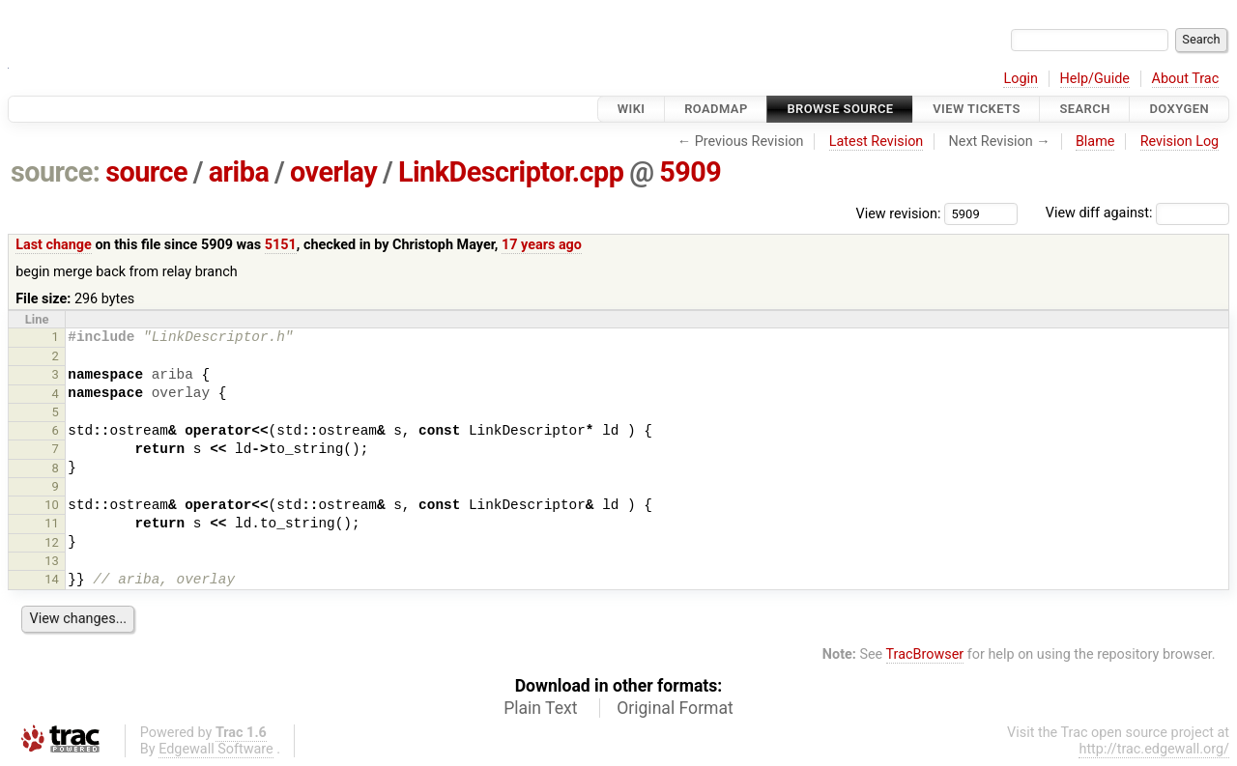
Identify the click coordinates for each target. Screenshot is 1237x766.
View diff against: (1137, 213)
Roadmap (716, 108)
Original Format (675, 708)
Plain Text (540, 708)
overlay (333, 172)
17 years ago (542, 245)
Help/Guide (1095, 79)
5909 (690, 172)
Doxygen (1179, 108)
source (146, 172)
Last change (53, 245)
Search (1084, 108)
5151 (281, 245)
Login (1020, 79)
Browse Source (840, 108)
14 (51, 579)
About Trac (1186, 79)
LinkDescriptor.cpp (511, 172)
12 (51, 542)
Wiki (632, 108)
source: (56, 172)
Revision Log (1180, 141)
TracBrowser (925, 654)
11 (51, 523)
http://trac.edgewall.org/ (1154, 749)
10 (51, 504)
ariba (239, 172)
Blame (1095, 141)
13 (51, 560)
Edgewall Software (215, 749)
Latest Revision (876, 141)
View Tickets (976, 108)
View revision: (898, 213)
